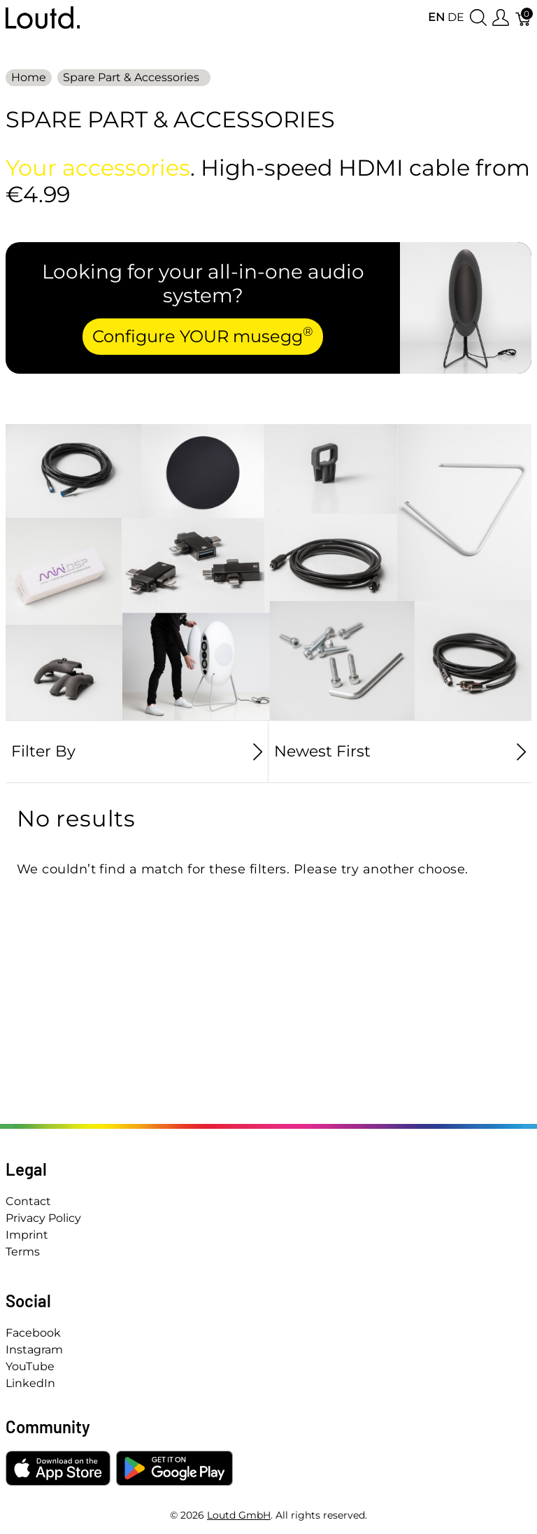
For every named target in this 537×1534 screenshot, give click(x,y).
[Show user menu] (500, 18)
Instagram (34, 1349)
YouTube (30, 1366)
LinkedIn (30, 1383)
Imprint (27, 1234)
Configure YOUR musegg (202, 335)
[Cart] (524, 18)
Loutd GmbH (239, 1515)
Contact (28, 1201)
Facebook (33, 1332)
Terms (23, 1251)
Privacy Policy (43, 1218)
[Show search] (478, 18)
